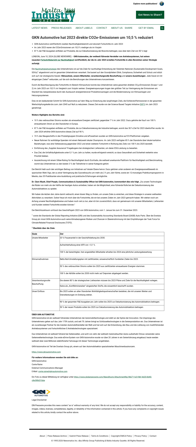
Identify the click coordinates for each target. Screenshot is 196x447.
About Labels (84, 28)
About (42, 436)
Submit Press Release (78, 436)
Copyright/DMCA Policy (121, 436)
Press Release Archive (57, 436)
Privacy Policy (140, 436)
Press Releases (61, 28)
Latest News (39, 28)
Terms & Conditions (99, 436)
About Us (117, 28)
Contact (101, 28)
